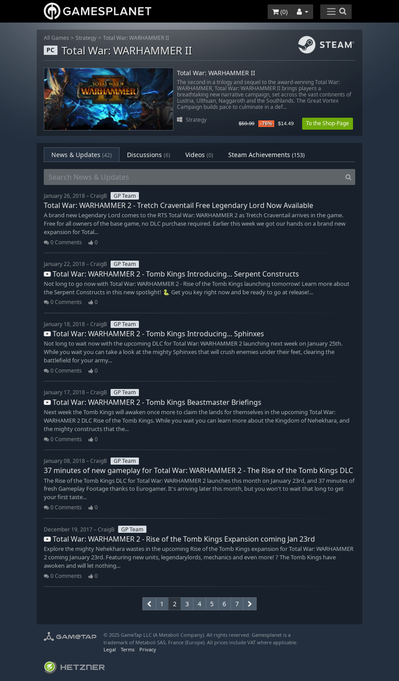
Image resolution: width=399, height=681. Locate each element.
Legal (110, 649)
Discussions (148, 154)
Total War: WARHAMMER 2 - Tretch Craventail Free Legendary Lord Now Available (178, 205)
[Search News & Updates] (193, 177)
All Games (56, 38)
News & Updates (81, 154)
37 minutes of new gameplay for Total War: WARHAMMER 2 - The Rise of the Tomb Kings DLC (198, 470)
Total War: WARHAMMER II (136, 38)
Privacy (147, 649)
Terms (127, 649)
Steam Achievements (266, 154)
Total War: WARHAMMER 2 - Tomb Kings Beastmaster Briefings (152, 402)
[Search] (348, 177)
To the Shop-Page (327, 123)
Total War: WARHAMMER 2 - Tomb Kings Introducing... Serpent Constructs (171, 274)
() (280, 12)
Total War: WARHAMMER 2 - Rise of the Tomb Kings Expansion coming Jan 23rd (179, 539)
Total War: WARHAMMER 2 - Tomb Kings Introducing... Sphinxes (154, 334)
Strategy (86, 38)
